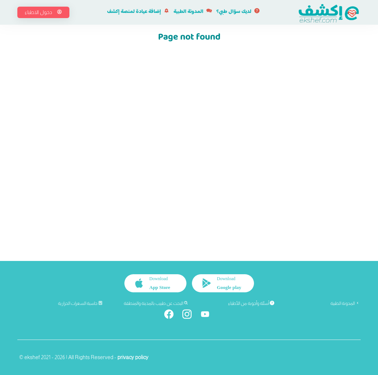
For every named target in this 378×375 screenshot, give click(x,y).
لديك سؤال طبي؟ (238, 11)
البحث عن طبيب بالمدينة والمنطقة (156, 303)
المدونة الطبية (192, 11)
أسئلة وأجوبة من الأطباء (251, 303)
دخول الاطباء (43, 12)
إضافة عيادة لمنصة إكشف (138, 11)
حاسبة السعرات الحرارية (80, 303)
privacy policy (132, 357)
